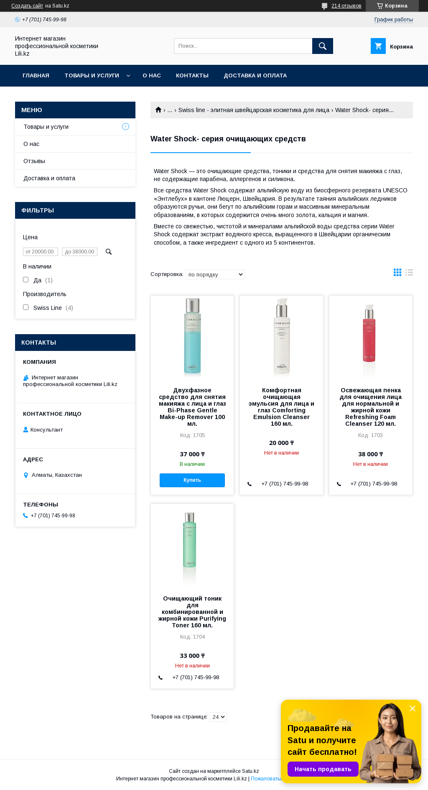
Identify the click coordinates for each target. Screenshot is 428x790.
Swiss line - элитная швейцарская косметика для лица (253, 110)
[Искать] (322, 46)
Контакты (192, 75)
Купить (192, 480)
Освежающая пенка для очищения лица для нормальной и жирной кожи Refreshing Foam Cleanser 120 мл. (370, 407)
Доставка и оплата (255, 75)
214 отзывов (346, 6)
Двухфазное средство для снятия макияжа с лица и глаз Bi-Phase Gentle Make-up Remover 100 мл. (192, 407)
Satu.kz (250, 771)
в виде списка (409, 274)
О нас (152, 75)
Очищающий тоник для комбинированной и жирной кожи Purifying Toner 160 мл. (192, 612)
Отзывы (34, 161)
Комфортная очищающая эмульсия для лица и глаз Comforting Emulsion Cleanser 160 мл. (281, 407)
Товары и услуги (91, 75)
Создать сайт (27, 6)
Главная (36, 75)
